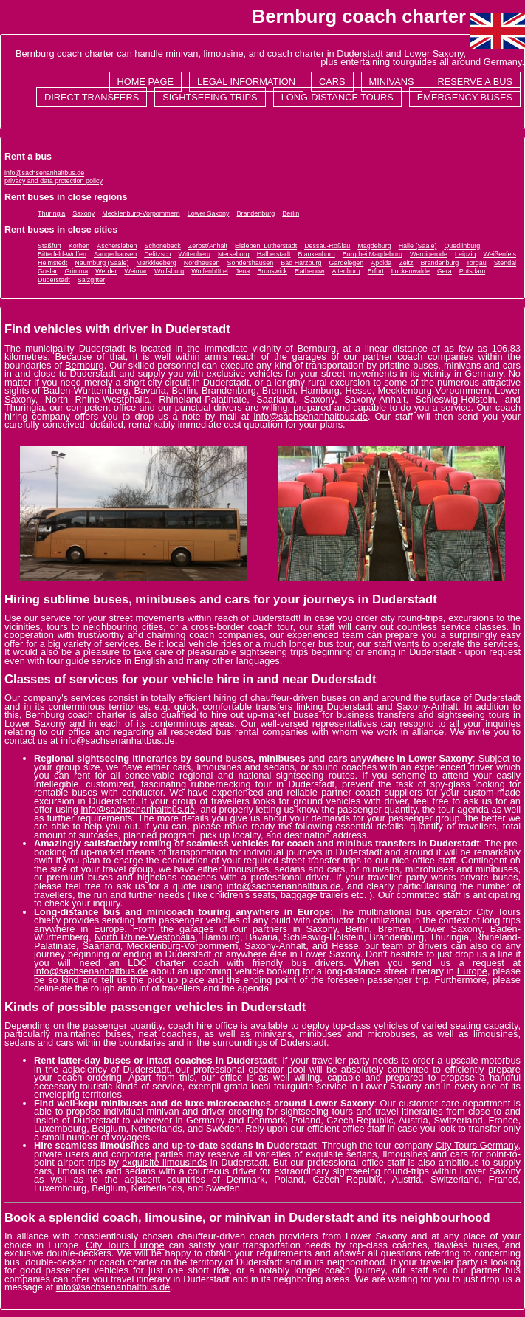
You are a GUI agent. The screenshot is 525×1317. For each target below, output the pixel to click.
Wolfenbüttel (209, 271)
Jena (243, 271)
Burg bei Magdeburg (372, 254)
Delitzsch (157, 254)
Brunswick (272, 271)
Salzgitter (91, 280)
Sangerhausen (115, 254)
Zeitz (406, 263)
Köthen (79, 246)
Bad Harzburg (301, 263)
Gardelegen (346, 263)
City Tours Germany (476, 1145)
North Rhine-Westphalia (145, 937)
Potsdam (472, 271)
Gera (444, 271)
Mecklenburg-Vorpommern (141, 213)
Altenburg (346, 271)
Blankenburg (316, 254)
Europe (472, 970)
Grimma (76, 271)
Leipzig (465, 254)
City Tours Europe (125, 1245)
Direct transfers (91, 97)
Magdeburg (374, 246)
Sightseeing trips (209, 97)
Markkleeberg (156, 263)
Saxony (83, 213)
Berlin (290, 213)
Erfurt (376, 271)
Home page (145, 81)
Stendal (505, 263)
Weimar (135, 271)
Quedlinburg (462, 246)
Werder (106, 271)
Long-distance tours (337, 97)
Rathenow (309, 271)
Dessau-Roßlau (327, 246)
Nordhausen (202, 263)
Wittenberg (194, 254)
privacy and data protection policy (53, 181)
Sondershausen (250, 263)
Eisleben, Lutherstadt (266, 246)
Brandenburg (255, 213)
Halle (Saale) (418, 246)
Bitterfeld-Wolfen (62, 254)
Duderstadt (54, 280)
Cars (332, 81)
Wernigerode (428, 254)
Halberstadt (274, 254)
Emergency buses (464, 97)
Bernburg (84, 365)
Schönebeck (162, 246)
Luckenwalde (410, 271)
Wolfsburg (169, 271)
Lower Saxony (209, 213)
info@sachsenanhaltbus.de (44, 173)
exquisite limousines (164, 1162)
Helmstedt (52, 263)
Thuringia (51, 213)
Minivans (391, 81)
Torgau (476, 263)
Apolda (381, 263)
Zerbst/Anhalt (207, 246)
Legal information (246, 81)
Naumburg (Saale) (101, 263)
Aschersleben (117, 246)
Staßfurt (49, 246)
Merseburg (234, 254)
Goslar (47, 271)
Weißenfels (499, 254)
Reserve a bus (475, 81)
